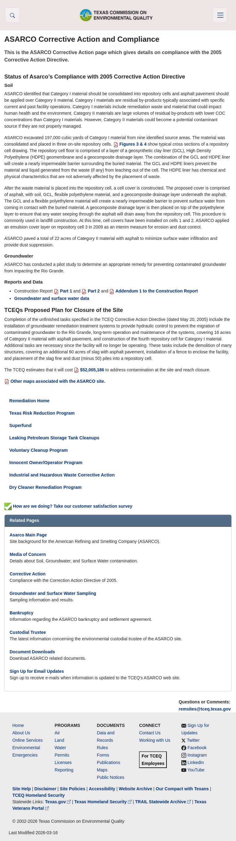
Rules (102, 747)
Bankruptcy (21, 612)
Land (59, 740)
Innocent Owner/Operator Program (45, 462)
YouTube (196, 769)
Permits (62, 755)
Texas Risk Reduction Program (42, 413)
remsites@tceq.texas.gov (205, 709)
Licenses (63, 762)
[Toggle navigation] (220, 15)
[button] (12, 15)
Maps (102, 769)
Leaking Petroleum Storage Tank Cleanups (54, 437)
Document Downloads (32, 651)
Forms (103, 755)
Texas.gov (58, 801)
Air (57, 732)
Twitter (193, 740)
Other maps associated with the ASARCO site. (54, 381)
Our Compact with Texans (182, 788)
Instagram (197, 755)
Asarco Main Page (28, 534)
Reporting (64, 769)
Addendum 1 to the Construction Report (153, 290)
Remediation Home (29, 400)
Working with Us (154, 740)
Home (18, 725)
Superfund (20, 425)
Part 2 (91, 290)
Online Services (27, 740)
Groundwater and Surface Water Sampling (53, 593)
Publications (108, 762)
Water (60, 747)
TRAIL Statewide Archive (163, 801)
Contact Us (149, 732)
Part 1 (63, 290)
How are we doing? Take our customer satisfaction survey (68, 506)
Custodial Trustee (28, 632)
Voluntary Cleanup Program (38, 450)
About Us (21, 732)
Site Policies (72, 788)
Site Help (21, 788)
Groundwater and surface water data (51, 298)
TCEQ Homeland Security (38, 795)
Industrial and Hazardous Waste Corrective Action (62, 474)
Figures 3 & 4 (130, 144)
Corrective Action (27, 573)
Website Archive (135, 788)
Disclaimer (45, 788)
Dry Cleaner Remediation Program (45, 487)
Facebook (197, 747)
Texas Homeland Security (103, 801)
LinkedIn (196, 762)
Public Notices (110, 777)
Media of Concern (28, 554)
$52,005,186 (89, 369)
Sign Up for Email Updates (37, 671)
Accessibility (102, 788)
